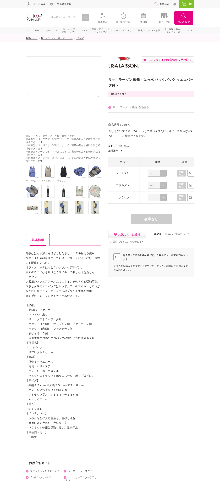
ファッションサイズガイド (44, 471)
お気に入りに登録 (129, 234)
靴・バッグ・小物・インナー (57, 38)
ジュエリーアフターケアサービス (80, 479)
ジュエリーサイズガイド (81, 471)
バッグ (80, 38)
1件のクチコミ (118, 94)
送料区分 (113, 150)
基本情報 (38, 240)
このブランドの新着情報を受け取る (170, 59)
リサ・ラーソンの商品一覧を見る (131, 107)
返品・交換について (179, 234)
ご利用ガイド (181, 266)
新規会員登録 (64, 4)
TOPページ (31, 38)
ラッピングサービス (41, 477)
